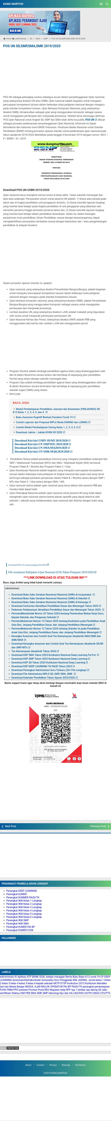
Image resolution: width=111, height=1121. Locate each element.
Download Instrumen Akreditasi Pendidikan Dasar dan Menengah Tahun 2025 (54, 605)
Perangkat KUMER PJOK (19, 929)
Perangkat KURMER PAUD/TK (22, 897)
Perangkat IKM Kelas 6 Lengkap (24, 916)
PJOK (3, 989)
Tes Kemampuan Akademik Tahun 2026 (33, 651)
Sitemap (66, 1064)
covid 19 (95, 976)
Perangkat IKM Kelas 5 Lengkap (24, 913)
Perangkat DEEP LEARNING (21, 890)
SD (99, 989)
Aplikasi (21, 976)
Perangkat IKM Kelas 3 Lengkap (24, 907)
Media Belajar (17, 986)
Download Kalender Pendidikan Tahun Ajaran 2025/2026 (43, 677)
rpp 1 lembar (78, 989)
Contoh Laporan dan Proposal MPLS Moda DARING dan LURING (52, 421)
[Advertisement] (55, 72)
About (28, 1064)
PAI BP (67, 986)
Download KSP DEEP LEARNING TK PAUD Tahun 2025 (41, 666)
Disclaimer (80, 1064)
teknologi (53, 992)
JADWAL (83, 979)
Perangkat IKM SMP (17, 920)
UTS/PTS (105, 992)
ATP (29, 976)
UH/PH (88, 992)
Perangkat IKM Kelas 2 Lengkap (24, 903)
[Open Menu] (101, 4)
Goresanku (47, 979)
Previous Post (98, 826)
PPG (15, 989)
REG (46, 989)
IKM (75, 979)
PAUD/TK (77, 986)
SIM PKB (25, 992)
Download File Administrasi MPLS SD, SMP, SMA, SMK (42, 673)
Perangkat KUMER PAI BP (20, 926)
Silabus (15, 992)
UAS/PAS (78, 992)
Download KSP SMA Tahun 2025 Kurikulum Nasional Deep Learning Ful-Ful (53, 654)
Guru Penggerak (63, 979)
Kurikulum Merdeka (96, 983)
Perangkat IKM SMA (17, 923)
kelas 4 (14, 983)
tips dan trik (66, 992)
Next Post (10, 826)
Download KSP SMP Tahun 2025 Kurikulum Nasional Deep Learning (49, 658)
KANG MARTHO (13, 4)
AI (15, 976)
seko (104, 989)
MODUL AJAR (33, 986)
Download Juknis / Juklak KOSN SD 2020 (39, 432)
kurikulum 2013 (76, 983)
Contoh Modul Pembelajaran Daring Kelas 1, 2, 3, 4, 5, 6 (47, 427)
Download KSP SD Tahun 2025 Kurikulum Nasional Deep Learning (48, 662)
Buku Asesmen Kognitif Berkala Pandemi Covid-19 (44, 416)
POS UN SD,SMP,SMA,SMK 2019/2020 (30, 46)
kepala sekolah (44, 983)
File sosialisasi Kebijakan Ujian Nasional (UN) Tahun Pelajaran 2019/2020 (51, 571)
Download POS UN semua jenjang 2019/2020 (27, 565)
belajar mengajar (55, 976)
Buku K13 (84, 976)
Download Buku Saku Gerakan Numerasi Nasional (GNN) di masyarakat (51, 594)
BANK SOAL (39, 976)
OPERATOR (56, 986)
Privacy (53, 1064)
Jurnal (91, 979)
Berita (68, 976)
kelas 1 (100, 979)
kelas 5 (23, 983)
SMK (39, 992)
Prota (41, 989)
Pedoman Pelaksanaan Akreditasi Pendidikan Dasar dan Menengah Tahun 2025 (56, 609)
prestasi (23, 989)
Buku (75, 976)
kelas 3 (6, 983)
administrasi (7, 976)
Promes (32, 989)
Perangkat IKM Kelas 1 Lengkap (24, 900)
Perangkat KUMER (16, 894)
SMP (45, 992)
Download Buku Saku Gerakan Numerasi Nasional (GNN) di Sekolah (49, 598)
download (18, 979)
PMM (10, 989)
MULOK (45, 986)
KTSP (63, 983)
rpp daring (91, 989)
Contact (40, 1064)
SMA (33, 992)
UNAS (96, 992)
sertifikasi (5, 992)
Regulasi (54, 989)
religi (62, 989)
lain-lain (4, 986)
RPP (68, 989)
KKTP (57, 983)
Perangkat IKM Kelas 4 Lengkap (24, 910)
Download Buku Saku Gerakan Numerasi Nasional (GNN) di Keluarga (49, 602)
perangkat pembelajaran (96, 986)
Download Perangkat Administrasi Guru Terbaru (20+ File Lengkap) (49, 669)
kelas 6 (32, 983)
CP (102, 976)
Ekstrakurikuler (32, 979)
